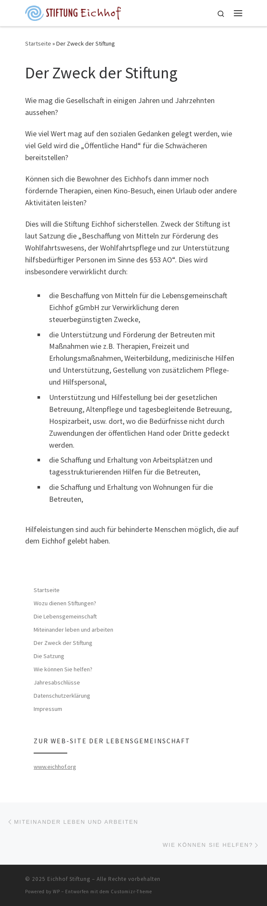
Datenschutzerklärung (62, 695)
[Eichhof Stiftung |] (73, 12)
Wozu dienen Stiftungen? (65, 603)
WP (56, 891)
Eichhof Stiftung (68, 879)
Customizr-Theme (131, 891)
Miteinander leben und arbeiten (73, 629)
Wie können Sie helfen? (63, 669)
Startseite (38, 43)
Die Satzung (49, 656)
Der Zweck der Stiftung (63, 643)
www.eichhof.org (55, 767)
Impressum (48, 709)
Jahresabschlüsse (57, 682)
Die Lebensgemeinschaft (65, 616)
